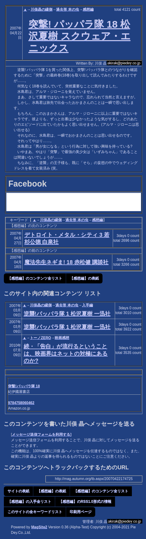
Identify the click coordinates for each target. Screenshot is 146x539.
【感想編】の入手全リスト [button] (29, 501)
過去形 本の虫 (67, 9)
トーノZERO (40, 338)
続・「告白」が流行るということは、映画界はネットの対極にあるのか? (66, 353)
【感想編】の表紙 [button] (84, 278)
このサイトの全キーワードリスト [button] (35, 512)
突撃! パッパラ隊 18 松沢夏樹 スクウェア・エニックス (79, 36)
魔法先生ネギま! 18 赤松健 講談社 (66, 262)
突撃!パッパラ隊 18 (24, 386)
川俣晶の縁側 (41, 9)
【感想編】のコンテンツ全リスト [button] (35, 278)
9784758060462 (21, 403)
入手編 (87, 305)
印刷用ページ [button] (81, 512)
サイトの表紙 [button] (18, 491)
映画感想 (62, 338)
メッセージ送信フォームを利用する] (41, 434)
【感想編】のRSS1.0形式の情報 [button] (85, 501)
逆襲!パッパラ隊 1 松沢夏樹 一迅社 (67, 314)
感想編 (88, 9)
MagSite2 (39, 527)
